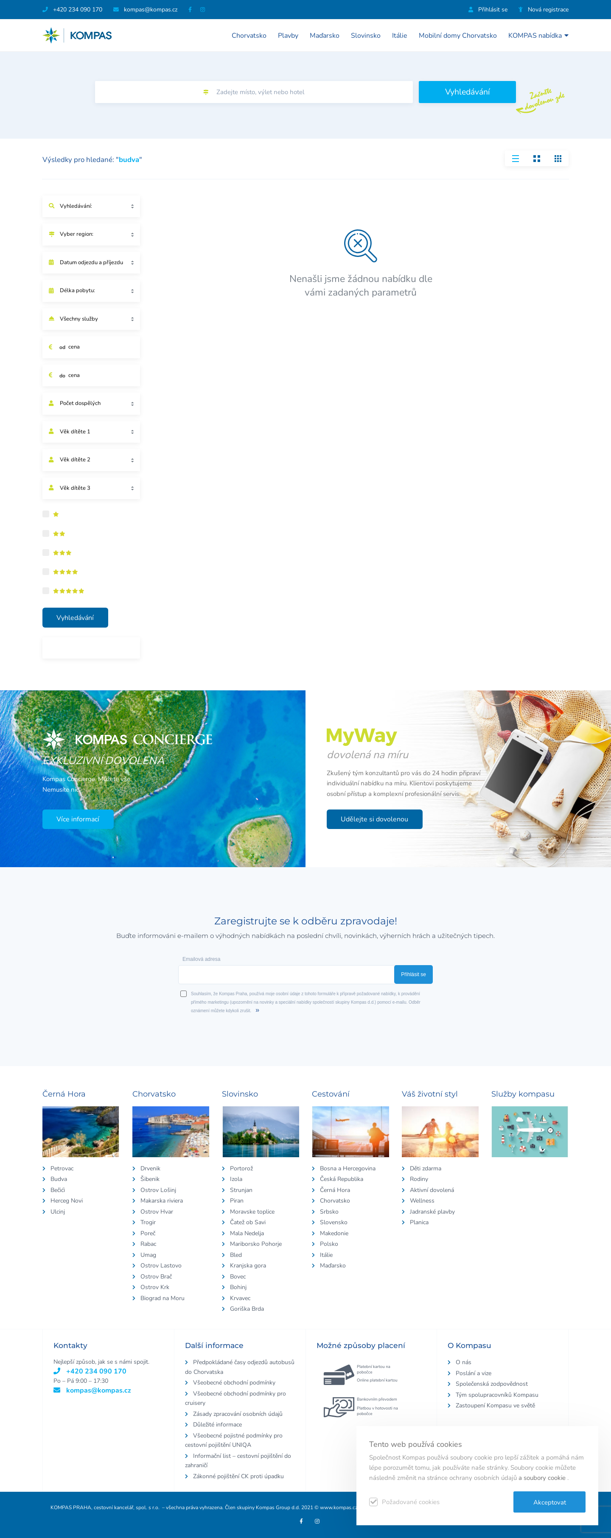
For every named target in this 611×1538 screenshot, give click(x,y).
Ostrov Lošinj (158, 1190)
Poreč (147, 1233)
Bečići (57, 1190)
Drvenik (150, 1168)
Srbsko (329, 1212)
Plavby (288, 35)
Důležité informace (217, 1425)
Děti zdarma (425, 1168)
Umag (148, 1255)
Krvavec (240, 1298)
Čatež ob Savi (248, 1222)
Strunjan (241, 1190)
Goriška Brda (247, 1309)
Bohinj (238, 1287)
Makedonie (334, 1233)
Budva (58, 1179)
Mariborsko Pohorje (256, 1244)
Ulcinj (57, 1212)
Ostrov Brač (156, 1277)
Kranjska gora (248, 1266)
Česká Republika (341, 1179)
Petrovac (61, 1168)
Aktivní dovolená (432, 1190)
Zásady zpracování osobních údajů (238, 1414)
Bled (236, 1255)
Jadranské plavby (432, 1212)
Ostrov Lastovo (161, 1266)
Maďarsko (324, 35)
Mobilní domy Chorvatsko (458, 35)
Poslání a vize (473, 1373)
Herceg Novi (66, 1201)
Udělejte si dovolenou (374, 819)
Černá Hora (335, 1190)
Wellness (422, 1201)
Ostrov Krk (154, 1287)
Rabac (148, 1244)
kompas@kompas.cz (92, 1390)
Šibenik (150, 1179)
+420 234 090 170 (72, 10)
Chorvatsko (249, 35)
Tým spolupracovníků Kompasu (497, 1395)
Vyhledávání (467, 92)
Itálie (399, 35)
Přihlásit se (487, 10)
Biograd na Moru (162, 1298)
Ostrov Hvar (156, 1212)
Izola (236, 1179)
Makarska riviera (161, 1201)
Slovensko (334, 1222)
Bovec (238, 1277)
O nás (463, 1362)
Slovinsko (366, 35)
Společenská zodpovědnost (492, 1384)
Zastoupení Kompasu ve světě (495, 1405)
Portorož (241, 1168)
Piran (237, 1201)
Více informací (77, 819)
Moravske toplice (252, 1212)
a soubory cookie (543, 1478)
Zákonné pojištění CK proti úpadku (238, 1476)
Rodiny (419, 1179)
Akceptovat (549, 1502)
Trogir (148, 1222)
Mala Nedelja (247, 1233)
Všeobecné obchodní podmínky (234, 1383)
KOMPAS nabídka (538, 35)
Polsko (329, 1244)
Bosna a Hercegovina (348, 1168)
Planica (419, 1222)
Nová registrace (544, 10)
